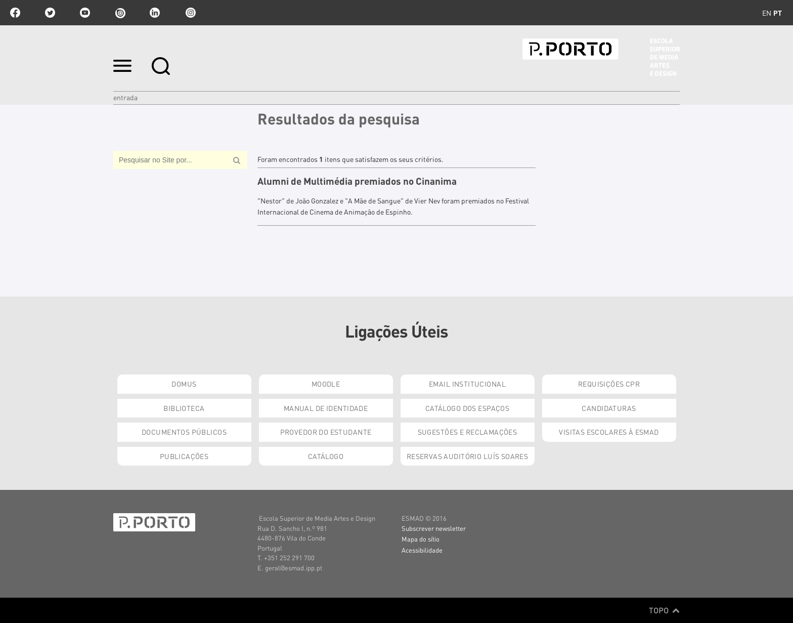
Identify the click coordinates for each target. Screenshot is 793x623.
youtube (85, 13)
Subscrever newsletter (434, 528)
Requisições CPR (609, 383)
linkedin (155, 13)
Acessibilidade (422, 550)
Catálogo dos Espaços (467, 407)
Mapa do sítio (420, 538)
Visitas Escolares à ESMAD (609, 431)
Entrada (125, 97)
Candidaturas (609, 407)
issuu (120, 13)
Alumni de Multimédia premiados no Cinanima (357, 181)
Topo (664, 610)
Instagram (190, 13)
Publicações (184, 456)
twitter (50, 13)
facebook (15, 13)
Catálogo (325, 456)
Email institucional (467, 383)
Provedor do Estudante (326, 431)
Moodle (326, 383)
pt (777, 12)
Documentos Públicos (184, 431)
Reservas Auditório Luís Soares (467, 456)
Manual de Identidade (326, 407)
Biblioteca (183, 407)
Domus (183, 383)
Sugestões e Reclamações (467, 431)
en (766, 12)
